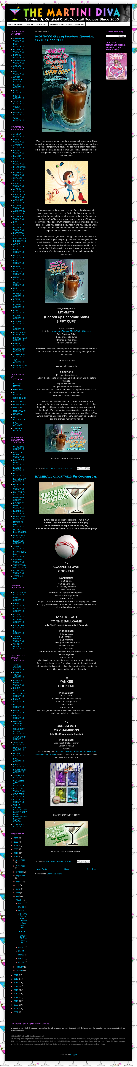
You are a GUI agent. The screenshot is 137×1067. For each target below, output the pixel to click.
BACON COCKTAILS (18, 151)
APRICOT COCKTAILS (18, 146)
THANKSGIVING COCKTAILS (19, 566)
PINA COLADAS (17, 424)
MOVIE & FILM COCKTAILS (19, 749)
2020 (16, 849)
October (19, 872)
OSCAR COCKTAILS (18, 754)
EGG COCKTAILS (18, 223)
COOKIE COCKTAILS (18, 615)
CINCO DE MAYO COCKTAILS (18, 454)
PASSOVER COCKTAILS (18, 542)
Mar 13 (21, 955)
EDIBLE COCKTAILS (18, 700)
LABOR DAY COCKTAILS (18, 512)
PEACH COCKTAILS (18, 300)
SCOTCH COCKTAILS (18, 97)
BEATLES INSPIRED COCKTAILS (18, 682)
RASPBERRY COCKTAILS (19, 350)
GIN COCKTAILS (18, 72)
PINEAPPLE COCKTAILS (18, 322)
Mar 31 (21, 903)
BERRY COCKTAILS (18, 163)
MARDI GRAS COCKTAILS (19, 517)
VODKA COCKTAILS (18, 108)
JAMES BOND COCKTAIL (19, 738)
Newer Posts (41, 869)
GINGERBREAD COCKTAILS (19, 240)
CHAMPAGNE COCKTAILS (19, 61)
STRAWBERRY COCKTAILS (20, 355)
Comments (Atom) (54, 874)
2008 (16, 1008)
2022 (16, 842)
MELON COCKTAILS (18, 284)
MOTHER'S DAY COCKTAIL (20, 531)
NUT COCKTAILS (18, 289)
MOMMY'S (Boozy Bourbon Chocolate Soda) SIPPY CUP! (22, 921)
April (18, 896)
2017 (16, 975)
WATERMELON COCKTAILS (20, 366)
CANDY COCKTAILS (18, 604)
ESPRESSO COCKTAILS (18, 234)
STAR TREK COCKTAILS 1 (19, 790)
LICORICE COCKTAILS (18, 273)
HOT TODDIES (19, 401)
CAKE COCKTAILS (18, 599)
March (19, 900)
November (20, 866)
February (20, 967)
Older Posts (92, 869)
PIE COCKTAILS (18, 632)
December (20, 860)
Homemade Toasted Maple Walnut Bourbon (71, 331)
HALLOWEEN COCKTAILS (19, 493)
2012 (16, 994)
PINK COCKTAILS (18, 760)
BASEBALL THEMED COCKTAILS (18, 674)
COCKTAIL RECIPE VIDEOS (61, 24)
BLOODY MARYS (17, 385)
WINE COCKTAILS (18, 119)
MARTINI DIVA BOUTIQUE (37, 24)
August (19, 881)
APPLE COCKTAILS (18, 140)
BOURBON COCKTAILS (18, 50)
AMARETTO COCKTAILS (18, 39)
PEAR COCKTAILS (18, 311)
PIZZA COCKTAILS (18, 328)
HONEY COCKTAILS (18, 256)
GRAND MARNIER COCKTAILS (18, 79)
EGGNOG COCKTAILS (18, 229)
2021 (16, 845)
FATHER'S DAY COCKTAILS (20, 480)
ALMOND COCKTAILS (18, 135)
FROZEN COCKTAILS (18, 717)
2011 (16, 997)
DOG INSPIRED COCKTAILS (20, 695)
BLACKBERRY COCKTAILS (19, 168)
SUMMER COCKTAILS (18, 561)
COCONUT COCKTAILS (18, 201)
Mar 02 (21, 962)
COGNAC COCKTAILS (18, 67)
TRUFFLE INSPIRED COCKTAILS (18, 646)
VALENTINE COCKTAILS (18, 572)
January (19, 970)
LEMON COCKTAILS (18, 267)
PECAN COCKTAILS (18, 317)
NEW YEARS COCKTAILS (19, 536)
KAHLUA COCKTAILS (18, 86)
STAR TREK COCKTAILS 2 (19, 795)
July (18, 885)
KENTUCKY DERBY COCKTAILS (18, 505)
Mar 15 (21, 951)
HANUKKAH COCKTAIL (18, 499)
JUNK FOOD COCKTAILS (18, 743)
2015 (16, 983)
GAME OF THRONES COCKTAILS (18, 723)
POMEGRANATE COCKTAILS (20, 333)
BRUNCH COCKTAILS (18, 689)
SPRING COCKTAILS (18, 547)
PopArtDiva (79, 24)
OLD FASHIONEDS (19, 418)
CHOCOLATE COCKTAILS (19, 196)
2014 (16, 986)
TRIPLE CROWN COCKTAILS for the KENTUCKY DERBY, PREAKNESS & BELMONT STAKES (20, 813)
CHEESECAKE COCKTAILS (19, 610)
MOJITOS (17, 414)
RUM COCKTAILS (18, 91)
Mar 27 (21, 947)
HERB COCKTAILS (18, 251)
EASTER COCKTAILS (18, 469)
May (18, 893)
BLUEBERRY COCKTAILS (19, 174)
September (20, 875)
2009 (16, 1005)
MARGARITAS (19, 404)
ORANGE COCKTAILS (18, 295)
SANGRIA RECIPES (17, 429)
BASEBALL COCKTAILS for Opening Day (66, 476)
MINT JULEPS (19, 411)
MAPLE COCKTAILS (18, 278)
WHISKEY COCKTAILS (18, 113)
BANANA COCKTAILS (18, 157)
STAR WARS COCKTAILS (18, 801)
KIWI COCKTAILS (18, 262)
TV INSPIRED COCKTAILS (19, 825)
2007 (16, 1012)
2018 (16, 857)
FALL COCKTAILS (18, 474)
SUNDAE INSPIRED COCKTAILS (18, 638)
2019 (16, 853)
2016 (16, 979)
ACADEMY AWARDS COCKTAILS (18, 667)
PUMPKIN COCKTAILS (18, 344)
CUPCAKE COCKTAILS (18, 621)
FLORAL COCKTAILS (18, 711)
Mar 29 (21, 911)
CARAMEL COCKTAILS (18, 179)
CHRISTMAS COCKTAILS (18, 448)
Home (66, 869)
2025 (16, 838)
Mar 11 (21, 958)
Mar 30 (21, 907)
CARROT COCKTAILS (18, 185)
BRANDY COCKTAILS (18, 56)
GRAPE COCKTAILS (18, 245)
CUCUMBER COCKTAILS (18, 217)
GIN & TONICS (19, 398)
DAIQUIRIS (18, 389)
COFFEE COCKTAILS (18, 206)
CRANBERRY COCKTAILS (19, 212)
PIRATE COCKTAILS (18, 765)
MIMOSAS (17, 408)
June (18, 889)
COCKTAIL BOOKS (15, 24)
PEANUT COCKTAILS (18, 306)
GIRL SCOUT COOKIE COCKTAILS (19, 731)
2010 (16, 1001)
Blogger (73, 1055)
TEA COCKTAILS (18, 361)
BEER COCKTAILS (18, 45)
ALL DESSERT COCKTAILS (19, 593)
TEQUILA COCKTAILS (18, 102)
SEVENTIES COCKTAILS (18, 776)
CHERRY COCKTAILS (18, 190)
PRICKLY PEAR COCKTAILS (20, 339)
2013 (16, 990)
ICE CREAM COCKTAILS (18, 626)
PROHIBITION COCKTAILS (19, 771)
